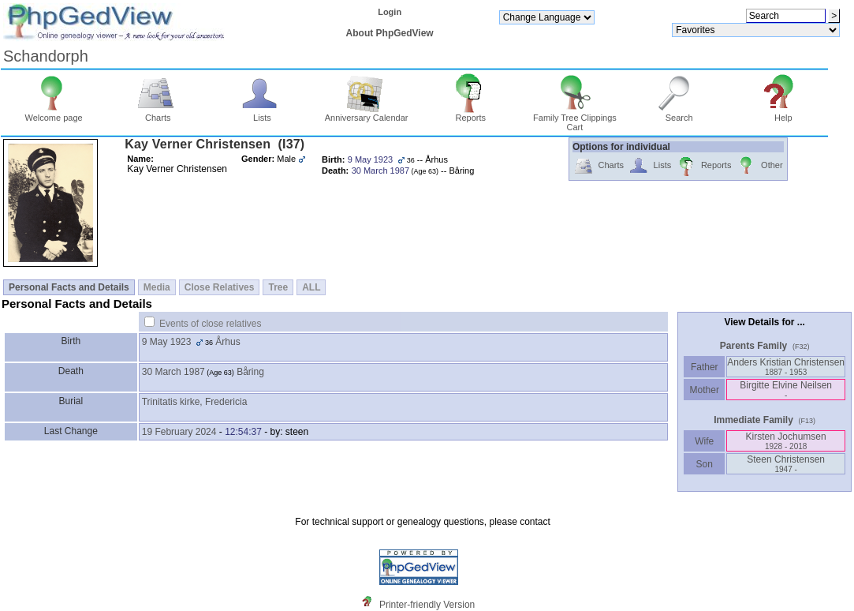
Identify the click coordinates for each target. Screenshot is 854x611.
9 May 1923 (167, 341)
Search (679, 113)
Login (389, 12)
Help (783, 113)
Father (704, 367)
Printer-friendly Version (427, 604)
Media (157, 287)
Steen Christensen (786, 464)
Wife (704, 441)
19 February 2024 (179, 431)
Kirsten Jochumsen (786, 441)
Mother (704, 389)
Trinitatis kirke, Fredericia (195, 401)
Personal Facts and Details (69, 287)
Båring (250, 371)
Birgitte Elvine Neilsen (786, 389)
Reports (470, 113)
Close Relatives (220, 287)
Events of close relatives (210, 323)
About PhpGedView (390, 33)
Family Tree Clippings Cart (575, 118)
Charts (158, 113)
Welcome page (54, 113)
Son (704, 464)
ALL (311, 287)
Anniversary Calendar (366, 113)
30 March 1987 (173, 371)
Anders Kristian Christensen (786, 367)
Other (759, 166)
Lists (262, 113)
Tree (278, 287)
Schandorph (45, 56)
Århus (227, 341)
